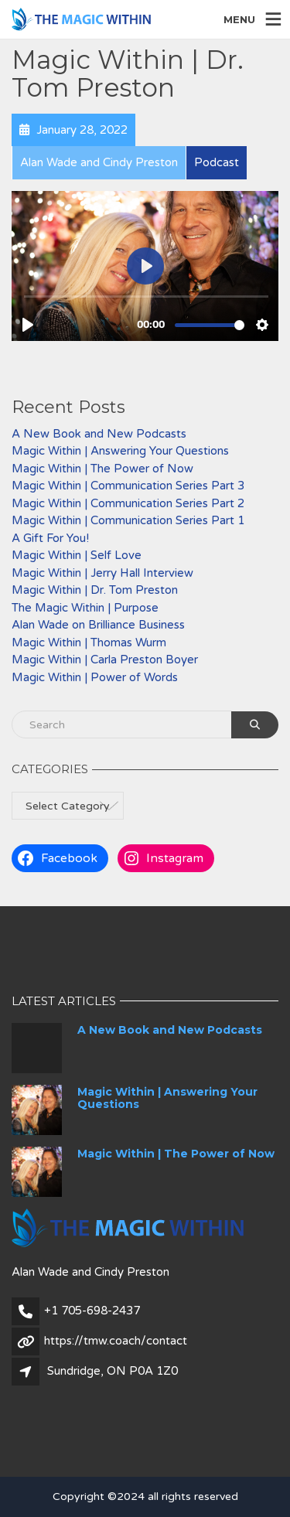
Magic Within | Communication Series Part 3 (128, 486)
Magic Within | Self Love (77, 555)
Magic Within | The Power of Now (102, 469)
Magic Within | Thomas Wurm (89, 642)
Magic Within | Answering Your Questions (120, 451)
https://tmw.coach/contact (115, 1341)
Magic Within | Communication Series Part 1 (128, 520)
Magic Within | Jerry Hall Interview (102, 573)
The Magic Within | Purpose (85, 608)
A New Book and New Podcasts (99, 434)
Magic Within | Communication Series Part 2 (128, 503)
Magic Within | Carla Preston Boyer (105, 659)
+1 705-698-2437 (92, 1311)
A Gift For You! (50, 538)
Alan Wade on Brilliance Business (98, 625)
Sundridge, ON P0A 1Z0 (112, 1371)
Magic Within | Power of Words (95, 677)
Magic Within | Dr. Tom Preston (95, 590)
